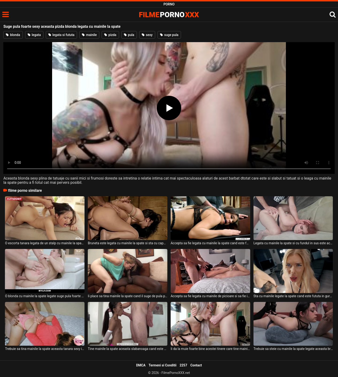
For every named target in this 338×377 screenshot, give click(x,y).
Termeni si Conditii (162, 365)
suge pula (169, 35)
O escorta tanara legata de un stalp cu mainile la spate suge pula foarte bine (44, 243)
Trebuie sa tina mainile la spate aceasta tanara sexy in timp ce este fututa (44, 349)
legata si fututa (61, 35)
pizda (110, 35)
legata (34, 35)
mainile (89, 35)
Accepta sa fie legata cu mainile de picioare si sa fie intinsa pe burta (210, 296)
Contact (196, 365)
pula (129, 35)
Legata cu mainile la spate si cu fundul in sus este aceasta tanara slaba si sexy (293, 243)
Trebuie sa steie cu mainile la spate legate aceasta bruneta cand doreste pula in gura (293, 349)
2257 (183, 365)
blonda (13, 35)
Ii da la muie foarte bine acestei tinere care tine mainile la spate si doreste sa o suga (210, 349)
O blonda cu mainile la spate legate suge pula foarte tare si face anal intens (44, 296)
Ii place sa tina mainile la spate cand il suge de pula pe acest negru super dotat (127, 296)
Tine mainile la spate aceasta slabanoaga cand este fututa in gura (127, 349)
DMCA (141, 365)
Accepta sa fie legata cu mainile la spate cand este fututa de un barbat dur (210, 243)
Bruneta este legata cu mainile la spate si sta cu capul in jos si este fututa (127, 243)
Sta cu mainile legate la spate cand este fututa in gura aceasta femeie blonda (293, 296)
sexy (147, 35)
